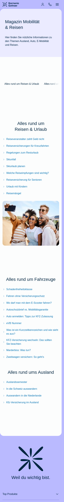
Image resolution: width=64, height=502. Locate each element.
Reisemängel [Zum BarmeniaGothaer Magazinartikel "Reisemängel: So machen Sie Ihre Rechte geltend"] (12, 193)
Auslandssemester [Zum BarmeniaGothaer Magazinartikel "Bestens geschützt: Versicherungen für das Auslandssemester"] (15, 382)
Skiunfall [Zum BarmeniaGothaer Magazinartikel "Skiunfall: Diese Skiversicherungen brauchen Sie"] (9, 159)
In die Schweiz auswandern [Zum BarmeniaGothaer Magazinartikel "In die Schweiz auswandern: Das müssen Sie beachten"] (20, 388)
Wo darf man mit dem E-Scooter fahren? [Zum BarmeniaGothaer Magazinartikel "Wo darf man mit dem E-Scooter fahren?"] (27, 302)
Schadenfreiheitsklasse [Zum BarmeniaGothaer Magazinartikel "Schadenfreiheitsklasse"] (17, 289)
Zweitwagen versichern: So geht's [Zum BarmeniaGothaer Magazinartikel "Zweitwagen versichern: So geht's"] (23, 357)
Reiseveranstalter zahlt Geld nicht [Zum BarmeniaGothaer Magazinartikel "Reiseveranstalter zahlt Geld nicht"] (23, 139)
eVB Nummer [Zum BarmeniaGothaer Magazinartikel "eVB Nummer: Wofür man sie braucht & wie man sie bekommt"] (12, 323)
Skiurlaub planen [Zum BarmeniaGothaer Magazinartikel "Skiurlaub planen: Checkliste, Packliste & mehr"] (14, 166)
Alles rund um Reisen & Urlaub (21, 84)
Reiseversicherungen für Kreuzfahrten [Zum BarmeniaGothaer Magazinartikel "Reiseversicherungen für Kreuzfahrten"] (26, 146)
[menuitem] (43, 4)
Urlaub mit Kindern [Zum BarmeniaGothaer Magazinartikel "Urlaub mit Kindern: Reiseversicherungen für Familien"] (15, 186)
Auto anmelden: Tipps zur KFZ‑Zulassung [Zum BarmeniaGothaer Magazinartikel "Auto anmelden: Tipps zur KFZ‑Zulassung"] (28, 316)
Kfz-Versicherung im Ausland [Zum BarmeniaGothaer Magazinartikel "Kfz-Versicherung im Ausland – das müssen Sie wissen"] (21, 402)
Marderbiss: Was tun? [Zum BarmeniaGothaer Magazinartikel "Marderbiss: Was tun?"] (17, 350)
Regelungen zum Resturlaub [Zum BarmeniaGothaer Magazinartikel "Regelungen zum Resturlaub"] (20, 152)
